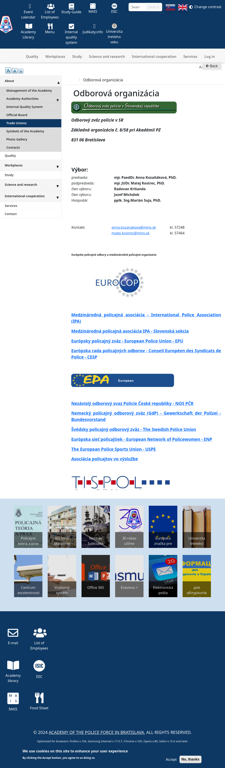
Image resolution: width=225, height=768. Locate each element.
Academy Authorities (33, 99)
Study (77, 56)
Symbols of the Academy (25, 131)
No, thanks (190, 759)
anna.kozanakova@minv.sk (134, 227)
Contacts (13, 147)
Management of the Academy (29, 90)
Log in (209, 56)
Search (154, 7)
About (33, 80)
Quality (32, 56)
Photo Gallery (16, 139)
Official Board (16, 115)
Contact (11, 214)
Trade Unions (16, 123)
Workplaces (55, 56)
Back (212, 67)
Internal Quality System (24, 107)
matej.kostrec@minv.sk (131, 233)
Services (190, 56)
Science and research (107, 56)
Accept (171, 759)
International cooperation (154, 56)
